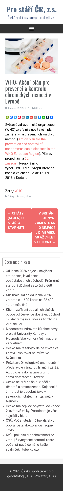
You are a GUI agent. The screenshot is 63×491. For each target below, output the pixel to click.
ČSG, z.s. (38, 108)
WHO (18, 191)
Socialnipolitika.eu (18, 262)
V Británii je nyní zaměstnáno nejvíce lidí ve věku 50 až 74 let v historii (44, 227)
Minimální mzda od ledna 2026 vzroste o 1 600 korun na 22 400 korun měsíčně (29, 300)
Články (11, 196)
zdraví (28, 196)
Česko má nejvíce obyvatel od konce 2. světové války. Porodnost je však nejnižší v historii (33, 411)
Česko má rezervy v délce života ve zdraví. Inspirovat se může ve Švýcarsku (32, 353)
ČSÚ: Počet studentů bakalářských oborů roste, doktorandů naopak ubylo (31, 425)
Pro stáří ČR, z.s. (31, 9)
